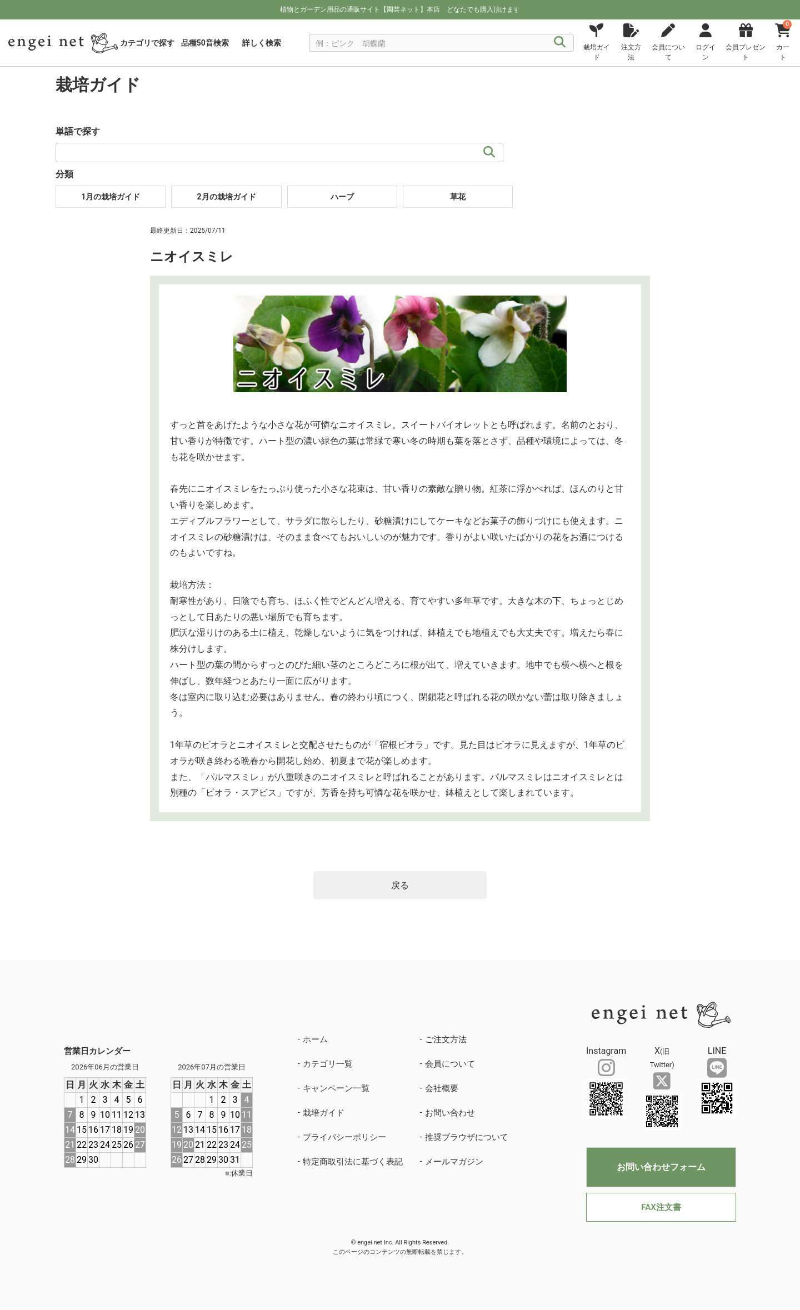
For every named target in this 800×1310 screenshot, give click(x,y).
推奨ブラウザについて (466, 1137)
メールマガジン (454, 1162)
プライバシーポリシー (344, 1137)
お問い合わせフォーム (661, 1167)
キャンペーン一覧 (336, 1088)
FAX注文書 (661, 1207)
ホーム (315, 1039)
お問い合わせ (450, 1113)
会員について (450, 1064)
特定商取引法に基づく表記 (353, 1162)
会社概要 (441, 1088)
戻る (400, 885)
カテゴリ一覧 (328, 1064)
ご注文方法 (446, 1039)
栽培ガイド (323, 1113)
